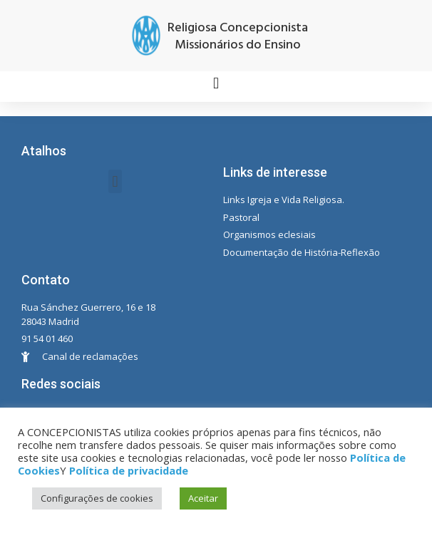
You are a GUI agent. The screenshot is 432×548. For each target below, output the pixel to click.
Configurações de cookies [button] (97, 498)
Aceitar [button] (203, 498)
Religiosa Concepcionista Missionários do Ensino (238, 37)
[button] (215, 83)
